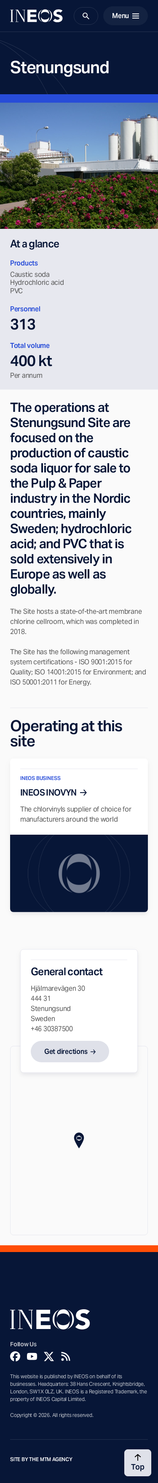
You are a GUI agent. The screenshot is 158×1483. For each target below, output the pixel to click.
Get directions (65, 1051)
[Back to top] (137, 1462)
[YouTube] (32, 1356)
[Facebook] (15, 1356)
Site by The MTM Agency (41, 1459)
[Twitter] (49, 1356)
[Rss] (66, 1356)
